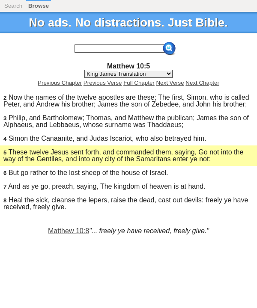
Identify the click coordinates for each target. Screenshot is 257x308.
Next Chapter (202, 83)
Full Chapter (139, 83)
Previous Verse (103, 83)
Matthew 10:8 (68, 230)
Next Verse (170, 83)
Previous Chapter (60, 83)
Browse (38, 6)
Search (13, 6)
